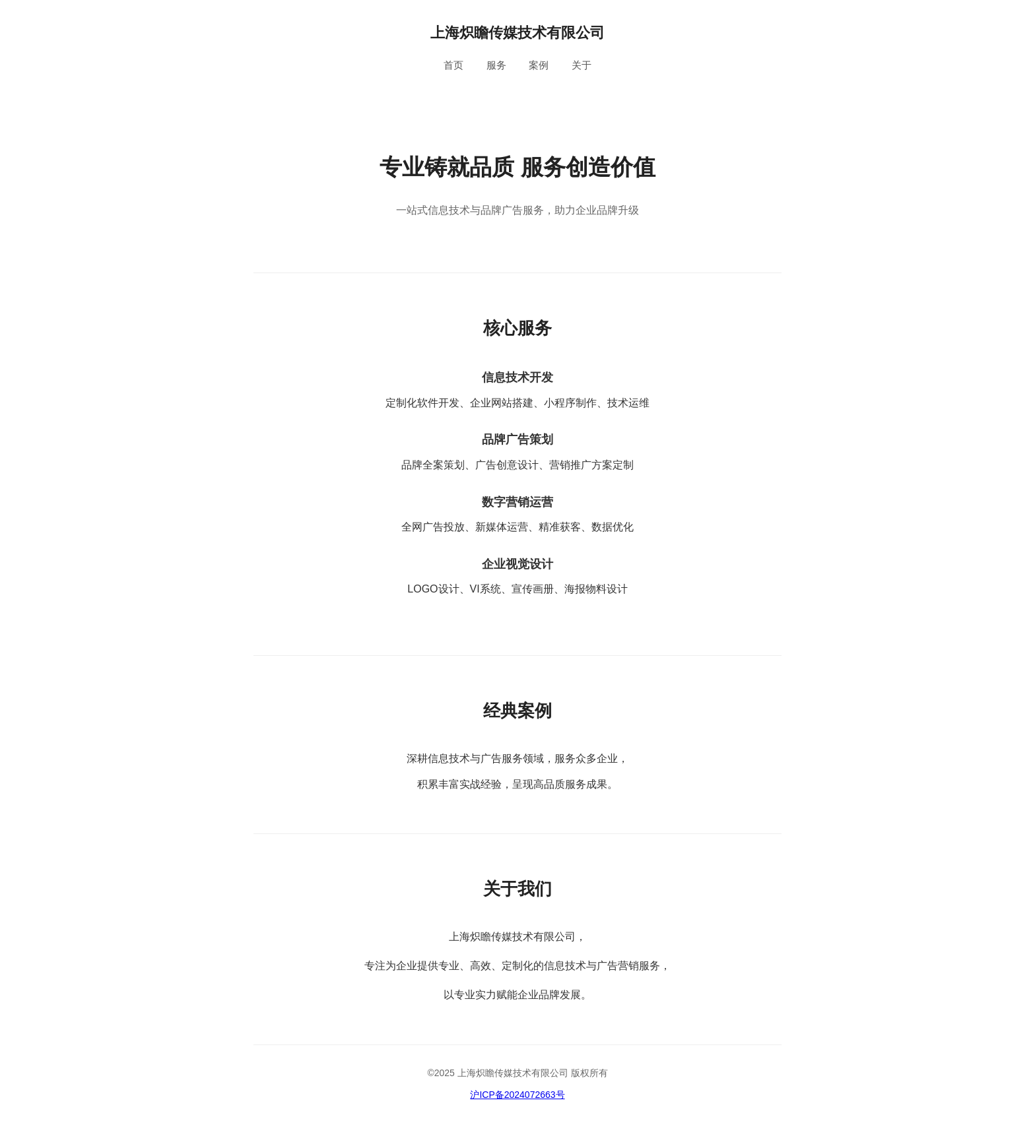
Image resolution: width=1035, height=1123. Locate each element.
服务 (496, 65)
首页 (453, 65)
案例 (539, 65)
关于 (581, 65)
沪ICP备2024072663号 (517, 1094)
